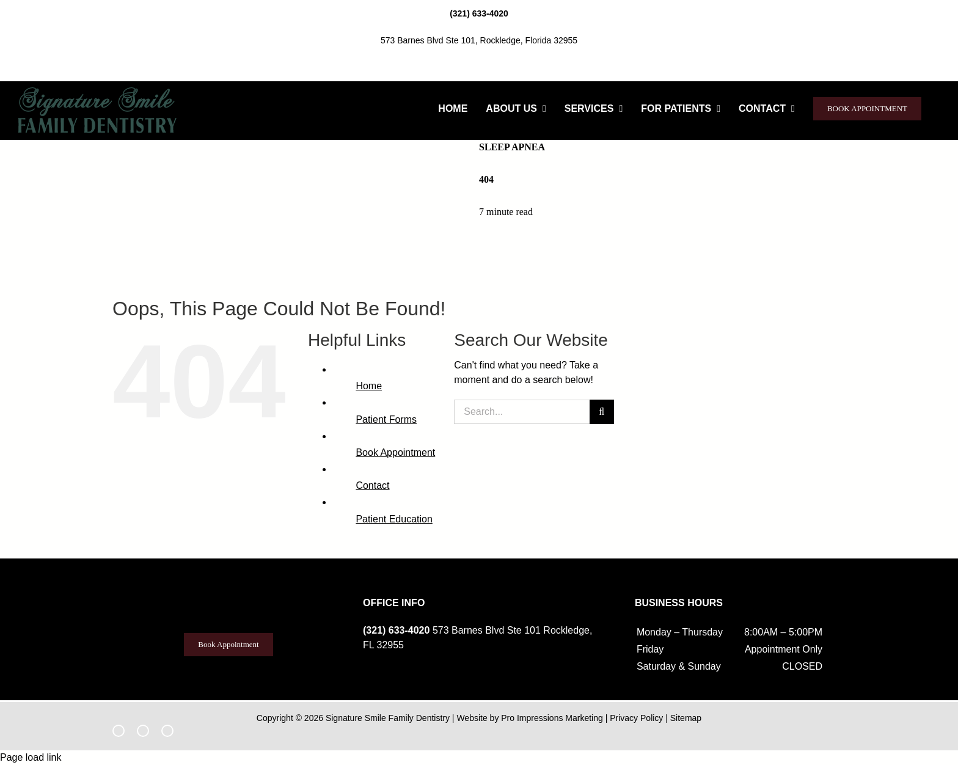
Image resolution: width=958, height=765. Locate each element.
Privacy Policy (636, 718)
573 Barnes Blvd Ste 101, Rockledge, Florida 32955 (479, 40)
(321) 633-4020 (479, 13)
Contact (372, 485)
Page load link (31, 757)
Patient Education (394, 519)
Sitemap (685, 718)
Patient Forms (386, 419)
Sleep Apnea (512, 147)
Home (369, 386)
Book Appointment (395, 452)
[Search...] (521, 412)
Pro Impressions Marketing (552, 718)
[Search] (602, 412)
